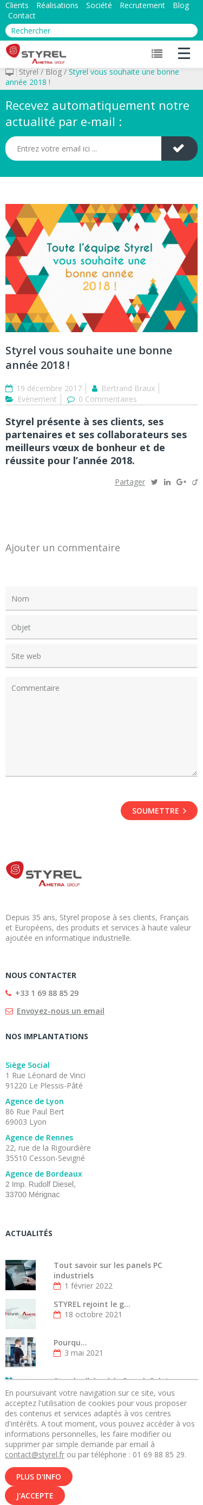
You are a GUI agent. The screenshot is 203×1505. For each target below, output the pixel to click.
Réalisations (57, 5)
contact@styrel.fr (34, 1460)
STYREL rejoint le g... (92, 1304)
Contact (22, 15)
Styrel (28, 72)
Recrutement (142, 5)
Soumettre (159, 811)
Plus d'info (38, 1482)
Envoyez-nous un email (60, 1011)
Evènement (37, 399)
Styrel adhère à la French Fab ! (111, 1381)
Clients (17, 5)
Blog (181, 5)
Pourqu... (70, 1342)
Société (99, 5)
